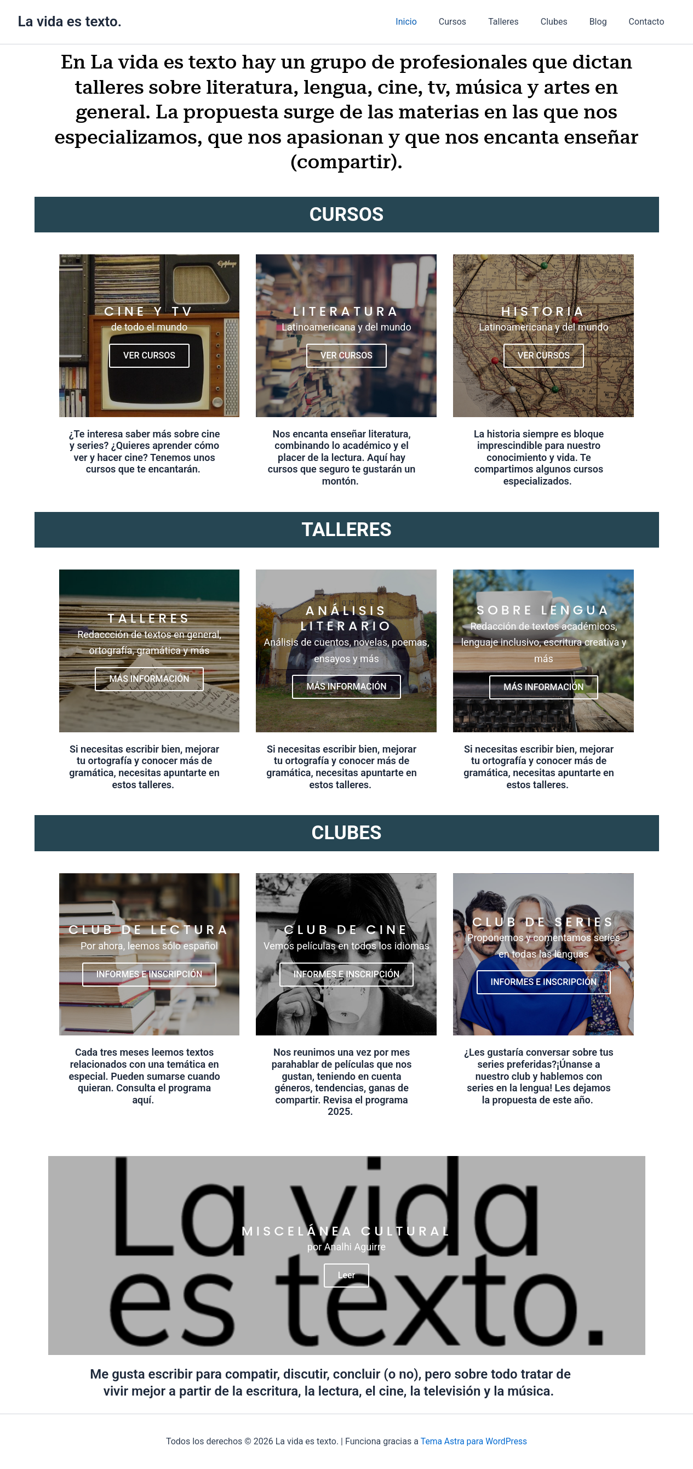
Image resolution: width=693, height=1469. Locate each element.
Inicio (430, 21)
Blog (605, 21)
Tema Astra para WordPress (473, 1441)
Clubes (565, 21)
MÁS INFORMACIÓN (149, 681)
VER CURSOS (149, 356)
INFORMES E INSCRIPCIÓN (149, 978)
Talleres (518, 21)
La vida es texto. (70, 21)
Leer (346, 1283)
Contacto (649, 21)
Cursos (472, 21)
